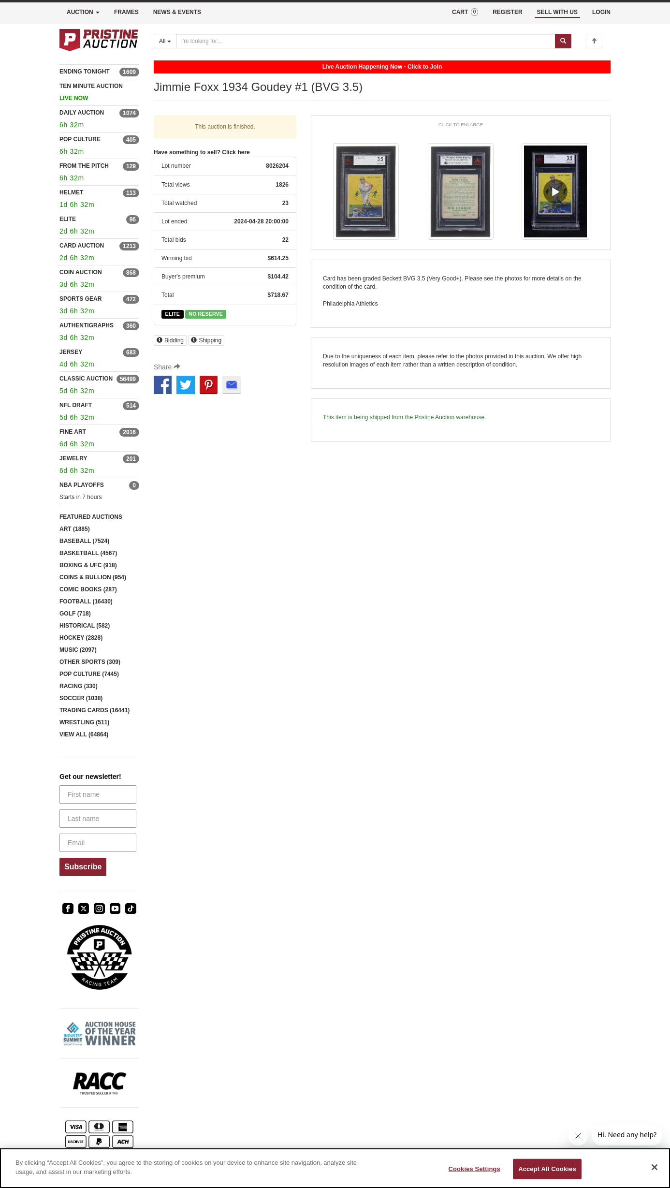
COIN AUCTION (80, 272)
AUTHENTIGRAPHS (86, 325)
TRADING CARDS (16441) (94, 710)
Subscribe (83, 867)
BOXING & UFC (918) (88, 565)
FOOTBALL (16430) (86, 601)
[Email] (97, 843)
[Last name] (97, 818)
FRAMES (126, 12)
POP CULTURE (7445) (89, 674)
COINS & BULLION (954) (92, 577)
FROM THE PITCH (84, 165)
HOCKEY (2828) (80, 637)
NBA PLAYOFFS (81, 485)
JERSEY (70, 352)
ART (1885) (74, 529)
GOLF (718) (75, 613)
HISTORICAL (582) (84, 625)
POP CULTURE (80, 139)
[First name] (97, 794)
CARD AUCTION (81, 245)
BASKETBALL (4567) (88, 553)
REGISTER (507, 12)
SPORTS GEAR (80, 298)
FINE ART (72, 431)
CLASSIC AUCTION (86, 378)
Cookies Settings (474, 1169)
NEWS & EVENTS (177, 12)
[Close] (654, 1167)
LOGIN (601, 12)
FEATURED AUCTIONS (90, 516)
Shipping (206, 340)
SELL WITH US (557, 12)
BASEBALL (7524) (84, 541)
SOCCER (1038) (80, 698)
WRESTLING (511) (84, 722)
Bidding (170, 340)
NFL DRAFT (75, 405)
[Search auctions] (365, 41)
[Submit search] (563, 41)
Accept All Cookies (547, 1169)
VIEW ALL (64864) (83, 734)
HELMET (71, 192)
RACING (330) (78, 686)
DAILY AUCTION (81, 112)
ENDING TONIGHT (84, 71)
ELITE (67, 219)
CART (465, 12)
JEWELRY (73, 458)
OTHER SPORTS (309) (89, 662)
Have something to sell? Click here (202, 152)
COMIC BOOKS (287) (88, 589)
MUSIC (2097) (78, 649)
